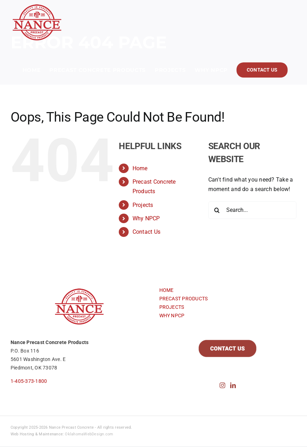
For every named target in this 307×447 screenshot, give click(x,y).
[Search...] (252, 210)
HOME (166, 290)
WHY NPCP (172, 315)
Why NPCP (146, 218)
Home (140, 168)
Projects (143, 205)
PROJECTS (171, 307)
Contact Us (146, 231)
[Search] (217, 210)
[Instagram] (222, 385)
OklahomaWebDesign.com (89, 434)
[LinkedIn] (233, 385)
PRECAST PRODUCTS (183, 298)
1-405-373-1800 (29, 381)
